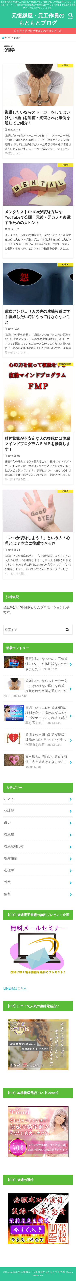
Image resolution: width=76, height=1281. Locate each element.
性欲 (7, 882)
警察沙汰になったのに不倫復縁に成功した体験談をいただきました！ (35, 663)
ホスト (9, 798)
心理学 (9, 870)
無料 (7, 894)
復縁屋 (9, 834)
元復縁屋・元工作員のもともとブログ (38, 19)
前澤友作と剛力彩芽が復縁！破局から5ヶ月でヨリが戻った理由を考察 (35, 739)
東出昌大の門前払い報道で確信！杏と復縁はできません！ (35, 761)
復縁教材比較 (14, 846)
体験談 (9, 810)
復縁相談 (10, 858)
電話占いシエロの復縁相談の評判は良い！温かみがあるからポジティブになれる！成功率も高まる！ (35, 715)
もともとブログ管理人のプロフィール (39, 31)
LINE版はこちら (15, 988)
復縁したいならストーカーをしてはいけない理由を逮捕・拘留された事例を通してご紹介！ (35, 688)
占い (7, 822)
